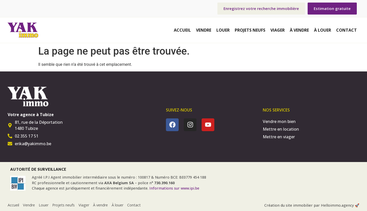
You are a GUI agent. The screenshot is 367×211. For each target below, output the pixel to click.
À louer (322, 30)
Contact (346, 30)
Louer (223, 30)
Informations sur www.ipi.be (174, 188)
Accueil (182, 30)
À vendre (299, 30)
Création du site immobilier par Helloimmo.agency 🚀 (311, 205)
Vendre (203, 30)
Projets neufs (250, 30)
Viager (277, 30)
